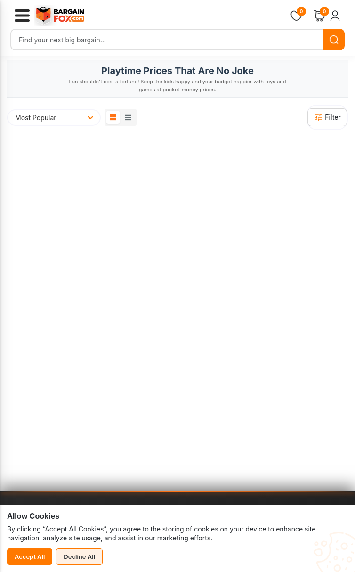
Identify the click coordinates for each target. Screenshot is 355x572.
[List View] (128, 117)
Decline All (79, 556)
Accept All (30, 556)
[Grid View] (113, 117)
